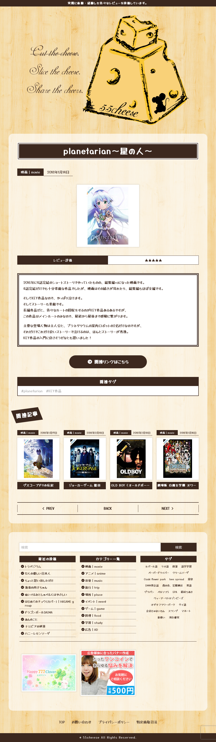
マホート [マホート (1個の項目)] (186, 611)
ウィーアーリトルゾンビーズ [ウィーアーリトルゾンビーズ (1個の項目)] (168, 598)
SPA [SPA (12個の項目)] (175, 592)
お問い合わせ (81, 722)
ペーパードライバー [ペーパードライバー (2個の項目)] (158, 572)
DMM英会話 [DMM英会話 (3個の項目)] (152, 585)
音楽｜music (93, 580)
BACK (108, 508)
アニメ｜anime (95, 573)
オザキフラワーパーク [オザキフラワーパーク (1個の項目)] (163, 604)
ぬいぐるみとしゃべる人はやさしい (46, 594)
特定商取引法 (147, 722)
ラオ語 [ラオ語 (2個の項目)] (165, 566)
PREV (50, 508)
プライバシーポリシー (114, 722)
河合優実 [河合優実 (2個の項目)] (174, 617)
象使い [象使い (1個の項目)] (161, 617)
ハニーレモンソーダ (37, 633)
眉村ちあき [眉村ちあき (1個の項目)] (187, 592)
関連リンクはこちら (111, 362)
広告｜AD (91, 629)
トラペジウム (33, 566)
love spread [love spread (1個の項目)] (176, 579)
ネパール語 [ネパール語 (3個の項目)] (151, 566)
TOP (62, 722)
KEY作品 (55, 390)
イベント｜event (95, 601)
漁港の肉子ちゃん (36, 587)
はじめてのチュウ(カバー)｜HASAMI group (49, 603)
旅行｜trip (92, 587)
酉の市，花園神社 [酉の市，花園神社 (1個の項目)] (172, 585)
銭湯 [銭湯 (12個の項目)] (175, 566)
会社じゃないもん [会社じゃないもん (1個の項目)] (155, 611)
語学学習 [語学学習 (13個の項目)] (186, 566)
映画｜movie (30, 172)
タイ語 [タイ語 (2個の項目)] (182, 604)
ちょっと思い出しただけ (39, 580)
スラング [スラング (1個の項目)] (173, 611)
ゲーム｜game (95, 608)
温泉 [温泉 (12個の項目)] (190, 579)
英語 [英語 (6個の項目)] (189, 585)
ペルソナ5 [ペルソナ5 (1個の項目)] (163, 592)
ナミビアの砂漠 (35, 626)
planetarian (33, 390)
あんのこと (31, 619)
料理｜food (93, 615)
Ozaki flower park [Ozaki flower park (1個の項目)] (155, 579)
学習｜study (94, 622)
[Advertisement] (167, 673)
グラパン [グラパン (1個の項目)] (149, 592)
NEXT (166, 508)
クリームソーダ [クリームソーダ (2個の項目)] (181, 572)
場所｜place (94, 594)
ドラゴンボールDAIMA (38, 612)
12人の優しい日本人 (38, 573)
